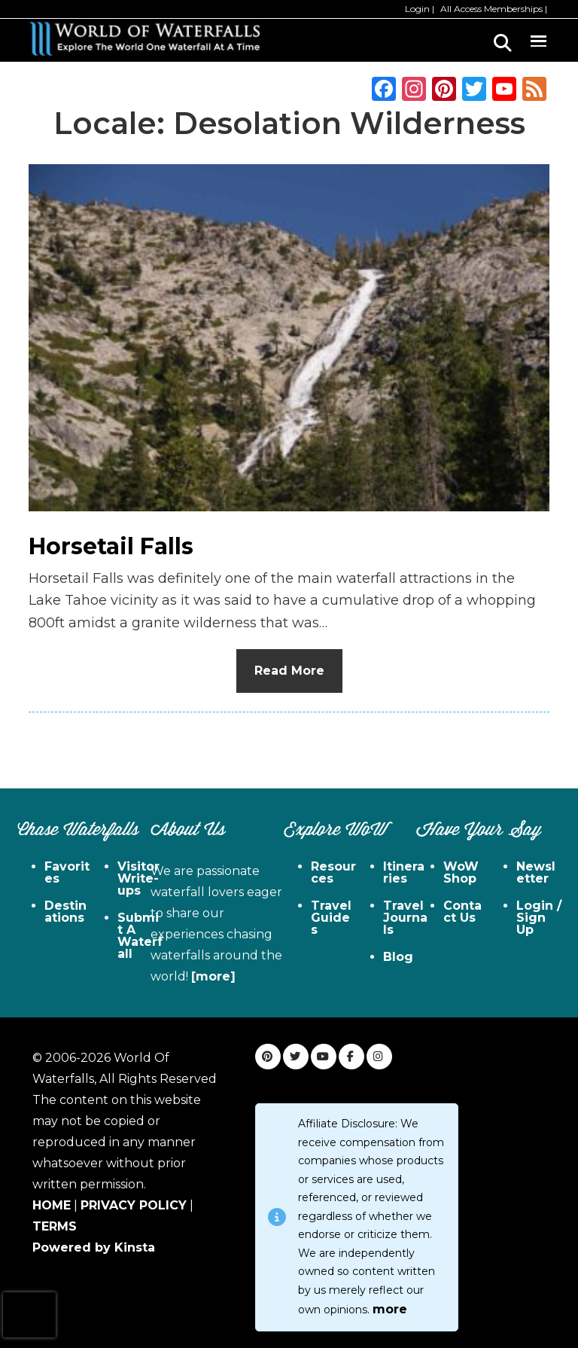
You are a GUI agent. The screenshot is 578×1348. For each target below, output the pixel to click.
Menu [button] (538, 38)
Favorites (67, 872)
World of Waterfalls (144, 39)
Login (417, 8)
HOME (51, 1205)
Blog (398, 957)
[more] (213, 976)
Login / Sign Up (538, 917)
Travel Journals (405, 917)
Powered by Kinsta (93, 1247)
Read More (289, 670)
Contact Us (462, 911)
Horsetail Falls (111, 546)
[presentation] (29, 1314)
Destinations (65, 911)
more (390, 1309)
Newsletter (535, 872)
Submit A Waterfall (140, 935)
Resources (333, 872)
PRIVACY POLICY (134, 1205)
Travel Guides (331, 917)
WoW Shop (461, 872)
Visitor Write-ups (138, 878)
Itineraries (403, 872)
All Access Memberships (491, 8)
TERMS (54, 1226)
